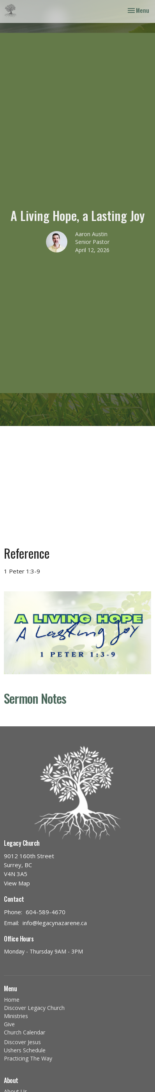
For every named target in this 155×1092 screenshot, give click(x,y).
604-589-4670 (45, 912)
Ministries (16, 1016)
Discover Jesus (22, 1042)
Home (11, 999)
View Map (17, 883)
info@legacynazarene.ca (55, 923)
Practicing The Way (28, 1058)
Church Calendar (24, 1032)
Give (9, 1024)
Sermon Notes (35, 698)
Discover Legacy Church (34, 1007)
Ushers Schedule (25, 1050)
